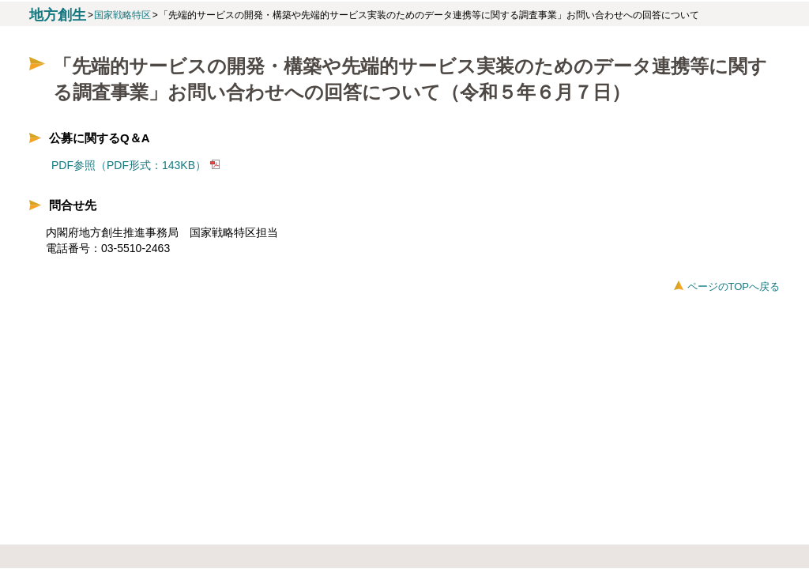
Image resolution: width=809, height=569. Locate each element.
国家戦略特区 (122, 15)
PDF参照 (73, 165)
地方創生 (57, 15)
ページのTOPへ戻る (734, 286)
